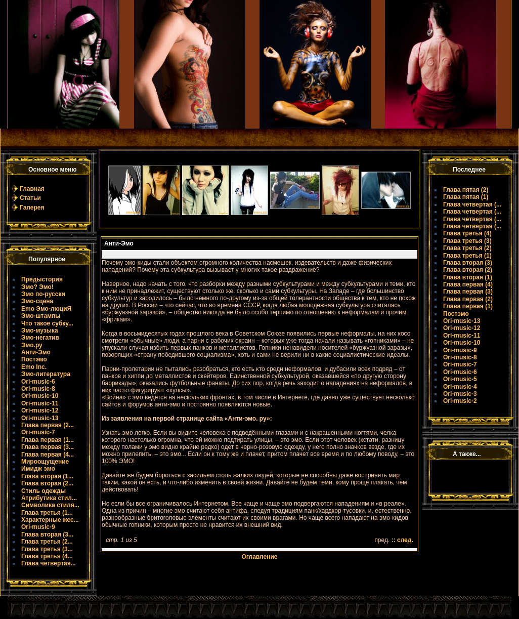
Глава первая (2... (47, 425)
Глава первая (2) (468, 299)
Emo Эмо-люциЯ (46, 308)
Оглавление (260, 556)
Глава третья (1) (467, 255)
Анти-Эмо (36, 352)
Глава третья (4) (467, 233)
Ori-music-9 (38, 526)
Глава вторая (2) (467, 269)
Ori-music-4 (460, 386)
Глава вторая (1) (467, 277)
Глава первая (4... (47, 454)
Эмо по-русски (43, 294)
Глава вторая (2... (47, 483)
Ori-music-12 (39, 410)
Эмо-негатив (40, 337)
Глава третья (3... (47, 549)
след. (405, 540)
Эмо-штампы (41, 315)
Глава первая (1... (47, 439)
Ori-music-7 (38, 432)
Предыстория (42, 279)
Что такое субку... (47, 323)
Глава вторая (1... (47, 476)
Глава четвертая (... (472, 204)
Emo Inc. (34, 366)
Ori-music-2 (460, 400)
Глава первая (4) (468, 284)
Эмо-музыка (39, 330)
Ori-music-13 (39, 418)
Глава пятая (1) (466, 196)
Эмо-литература (45, 374)
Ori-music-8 (38, 388)
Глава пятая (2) (466, 189)
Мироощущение (45, 461)
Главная (32, 188)
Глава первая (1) (468, 306)
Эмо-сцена (37, 301)
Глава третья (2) (467, 248)
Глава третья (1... (47, 512)
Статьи (30, 197)
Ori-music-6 (38, 381)
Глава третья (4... (47, 556)
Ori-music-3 (460, 393)
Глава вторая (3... (47, 534)
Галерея (32, 207)
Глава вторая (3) (467, 262)
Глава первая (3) (468, 291)
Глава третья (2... (47, 541)
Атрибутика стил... (49, 498)
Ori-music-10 (39, 395)
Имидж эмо (38, 468)
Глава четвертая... (48, 563)
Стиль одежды (43, 490)
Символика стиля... (50, 505)
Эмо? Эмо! (37, 287)
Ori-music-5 (460, 379)
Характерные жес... (50, 519)
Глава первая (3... (47, 446)
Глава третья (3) (467, 240)
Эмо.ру (31, 345)
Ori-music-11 (39, 403)
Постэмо (34, 359)
